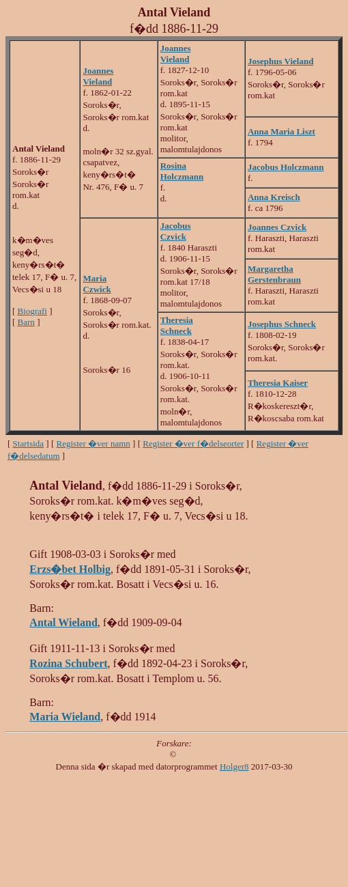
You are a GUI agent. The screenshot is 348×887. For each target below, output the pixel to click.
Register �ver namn (93, 443)
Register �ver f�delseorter (193, 443)
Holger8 (234, 766)
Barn (26, 322)
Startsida (28, 443)
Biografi (32, 311)
